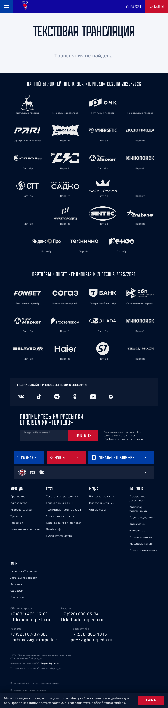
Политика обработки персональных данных (35, 683)
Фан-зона (136, 489)
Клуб (13, 563)
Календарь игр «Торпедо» (64, 522)
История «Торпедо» (23, 571)
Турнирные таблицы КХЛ (63, 509)
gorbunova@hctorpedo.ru (35, 639)
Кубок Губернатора (59, 535)
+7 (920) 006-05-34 (80, 613)
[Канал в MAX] (111, 396)
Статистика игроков (60, 516)
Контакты (17, 597)
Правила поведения (143, 550)
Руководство (18, 503)
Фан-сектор (137, 530)
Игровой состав (21, 509)
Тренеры (16, 516)
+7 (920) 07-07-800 (29, 634)
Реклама (16, 584)
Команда (16, 489)
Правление (18, 496)
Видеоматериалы (101, 496)
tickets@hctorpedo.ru (82, 619)
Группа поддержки (143, 517)
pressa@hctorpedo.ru (91, 639)
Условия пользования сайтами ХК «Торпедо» (35, 668)
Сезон (50, 489)
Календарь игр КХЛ (59, 503)
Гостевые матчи (141, 537)
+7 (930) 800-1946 (89, 634)
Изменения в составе (25, 529)
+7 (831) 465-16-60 (29, 613)
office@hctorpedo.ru (30, 619)
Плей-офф (53, 529)
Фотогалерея (98, 509)
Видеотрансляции (101, 503)
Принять (151, 700)
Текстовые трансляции (62, 496)
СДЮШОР (16, 590)
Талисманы (137, 524)
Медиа (93, 489)
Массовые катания (142, 543)
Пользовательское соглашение (28, 690)
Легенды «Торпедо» (23, 577)
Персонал (16, 522)
